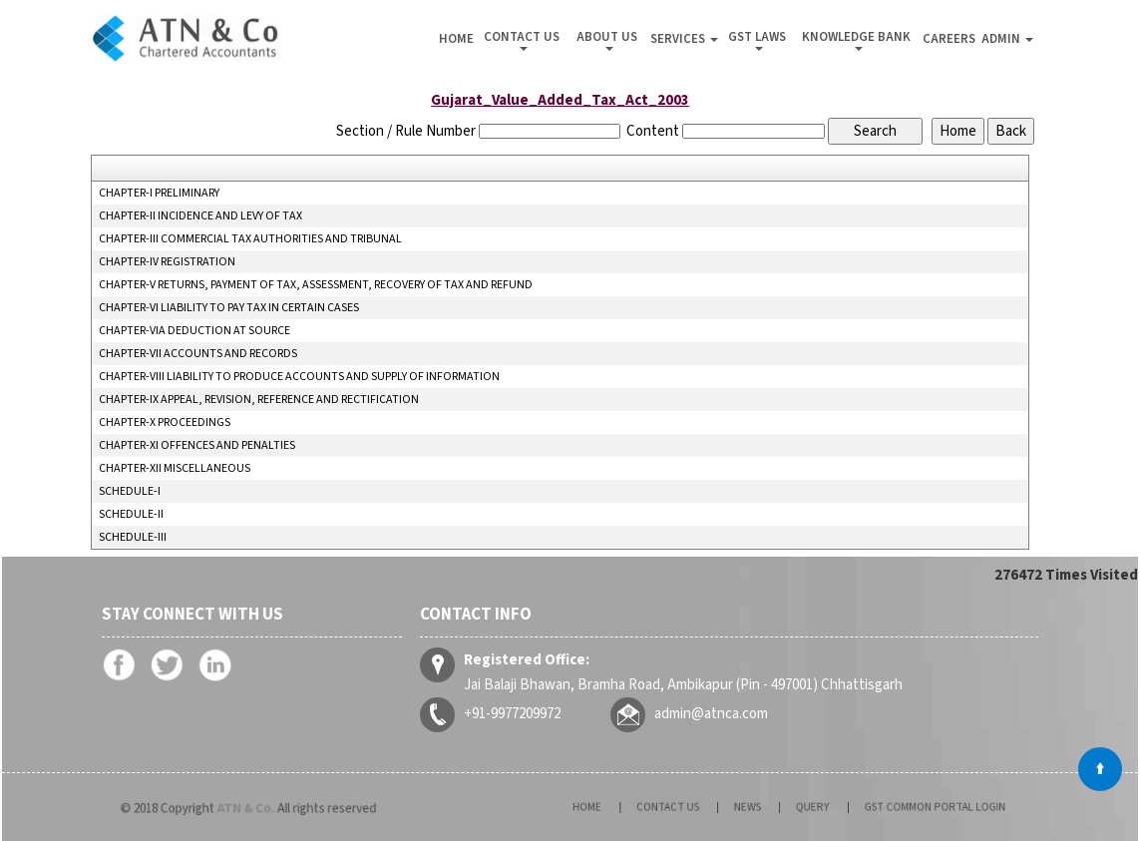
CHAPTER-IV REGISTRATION (167, 262)
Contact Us (523, 39)
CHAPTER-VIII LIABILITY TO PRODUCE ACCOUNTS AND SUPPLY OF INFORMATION (299, 377)
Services (684, 39)
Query (803, 807)
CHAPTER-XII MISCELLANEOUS (174, 469)
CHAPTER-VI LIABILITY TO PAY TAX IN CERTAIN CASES (229, 308)
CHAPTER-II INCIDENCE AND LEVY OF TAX (200, 216)
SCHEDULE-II (131, 515)
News (753, 807)
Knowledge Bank (858, 39)
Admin (1007, 39)
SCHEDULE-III (133, 538)
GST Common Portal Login (895, 807)
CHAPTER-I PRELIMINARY (159, 194)
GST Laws (758, 39)
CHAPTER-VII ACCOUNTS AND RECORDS (198, 354)
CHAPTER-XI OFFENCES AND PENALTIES (197, 446)
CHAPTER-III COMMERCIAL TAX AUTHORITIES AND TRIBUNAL (250, 239)
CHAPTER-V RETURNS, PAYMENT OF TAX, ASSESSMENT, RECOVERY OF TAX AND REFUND (316, 285)
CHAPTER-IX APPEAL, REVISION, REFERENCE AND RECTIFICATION (259, 400)
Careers (949, 39)
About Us (608, 39)
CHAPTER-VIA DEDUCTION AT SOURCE (194, 331)
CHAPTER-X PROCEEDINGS (164, 423)
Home (456, 39)
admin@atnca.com (712, 712)
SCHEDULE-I (130, 492)
